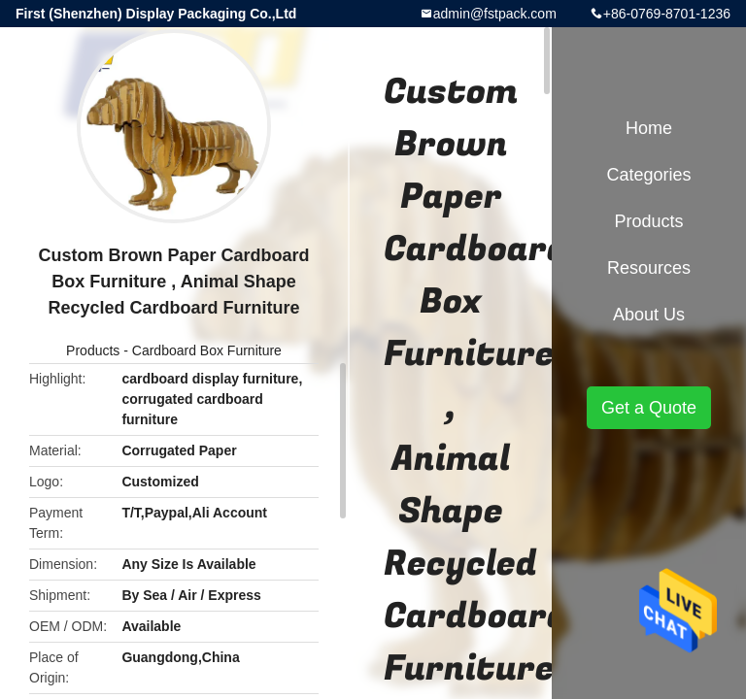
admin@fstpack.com (495, 13)
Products (92, 350)
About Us (649, 314)
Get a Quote (648, 407)
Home (649, 128)
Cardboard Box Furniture (207, 350)
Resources (649, 268)
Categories (648, 174)
